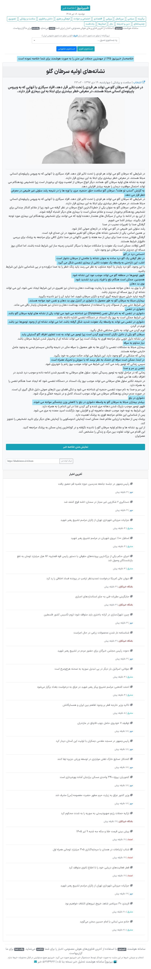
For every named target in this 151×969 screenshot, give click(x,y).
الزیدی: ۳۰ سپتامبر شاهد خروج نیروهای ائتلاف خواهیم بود (97, 904)
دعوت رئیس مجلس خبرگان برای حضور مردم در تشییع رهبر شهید (93, 651)
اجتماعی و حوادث (81, 19)
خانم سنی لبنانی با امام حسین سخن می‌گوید (104, 922)
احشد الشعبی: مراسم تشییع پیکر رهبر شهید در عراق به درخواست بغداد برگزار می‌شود (83, 687)
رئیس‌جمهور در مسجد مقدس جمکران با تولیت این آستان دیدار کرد (92, 741)
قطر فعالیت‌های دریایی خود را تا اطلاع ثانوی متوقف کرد (99, 868)
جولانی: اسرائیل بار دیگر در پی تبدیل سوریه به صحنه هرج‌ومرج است (92, 669)
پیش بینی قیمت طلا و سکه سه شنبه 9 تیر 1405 (102, 831)
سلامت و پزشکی (27, 19)
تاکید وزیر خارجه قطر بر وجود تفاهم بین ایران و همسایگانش (96, 705)
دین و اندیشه (123, 24)
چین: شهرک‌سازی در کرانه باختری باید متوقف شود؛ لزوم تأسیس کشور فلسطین (86, 615)
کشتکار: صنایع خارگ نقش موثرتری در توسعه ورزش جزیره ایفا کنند (93, 759)
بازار (111, 24)
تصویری (12, 19)
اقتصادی (98, 19)
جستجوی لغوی (86, 48)
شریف (75, 36)
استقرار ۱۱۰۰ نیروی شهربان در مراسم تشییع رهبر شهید (100, 538)
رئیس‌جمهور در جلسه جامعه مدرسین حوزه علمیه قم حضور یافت (93, 484)
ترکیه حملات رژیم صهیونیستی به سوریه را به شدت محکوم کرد (95, 813)
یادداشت (90, 24)
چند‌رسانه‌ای (139, 24)
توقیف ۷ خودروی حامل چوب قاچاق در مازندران (103, 723)
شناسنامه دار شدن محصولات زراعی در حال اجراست (101, 633)
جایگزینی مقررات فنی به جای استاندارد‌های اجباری (102, 597)
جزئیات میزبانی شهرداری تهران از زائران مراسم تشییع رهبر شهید (95, 520)
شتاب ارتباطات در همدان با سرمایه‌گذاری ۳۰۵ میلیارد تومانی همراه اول (91, 850)
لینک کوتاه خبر (66, 461)
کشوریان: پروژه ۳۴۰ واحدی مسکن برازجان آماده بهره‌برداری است (94, 777)
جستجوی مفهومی (66, 48)
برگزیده (141, 19)
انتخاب (138, 82)
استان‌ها (102, 24)
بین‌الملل (119, 19)
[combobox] (75, 40)
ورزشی (109, 19)
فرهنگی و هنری (63, 19)
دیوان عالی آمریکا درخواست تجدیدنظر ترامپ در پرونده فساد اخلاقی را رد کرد (87, 579)
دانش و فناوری (46, 19)
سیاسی (131, 19)
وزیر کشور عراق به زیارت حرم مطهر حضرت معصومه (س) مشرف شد (92, 795)
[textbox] (76, 40)
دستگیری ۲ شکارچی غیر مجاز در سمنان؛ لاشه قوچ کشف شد (96, 502)
